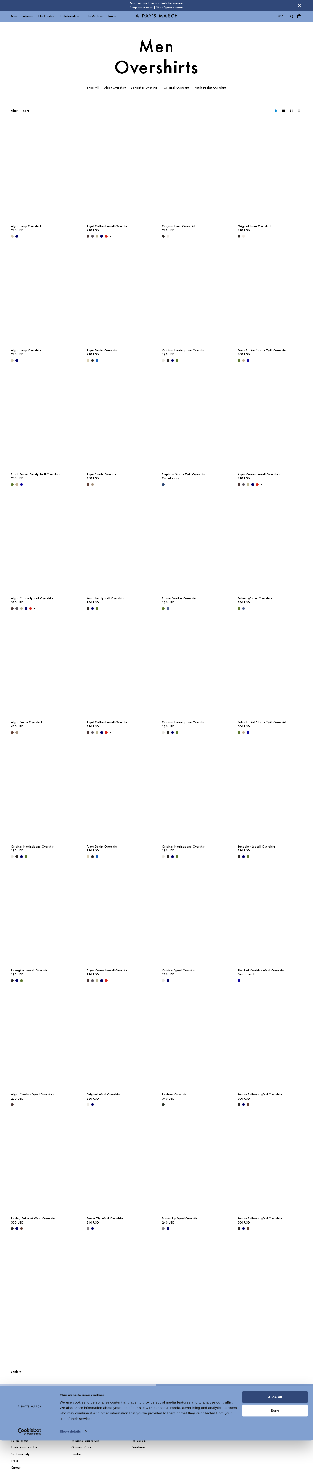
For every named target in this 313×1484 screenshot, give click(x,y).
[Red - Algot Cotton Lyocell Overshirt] (106, 236)
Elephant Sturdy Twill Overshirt (183, 474)
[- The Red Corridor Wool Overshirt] (239, 980)
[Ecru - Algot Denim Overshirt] (88, 360)
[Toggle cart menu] (299, 16)
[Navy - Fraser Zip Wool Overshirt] (92, 1228)
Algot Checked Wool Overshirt (32, 1094)
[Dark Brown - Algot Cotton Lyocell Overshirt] (88, 236)
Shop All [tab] (93, 88)
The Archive (94, 16)
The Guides (46, 16)
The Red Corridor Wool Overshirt (261, 970)
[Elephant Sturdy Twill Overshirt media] (194, 421)
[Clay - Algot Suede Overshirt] (92, 484)
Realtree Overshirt (174, 1094)
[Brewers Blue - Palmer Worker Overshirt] (168, 608)
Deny (275, 1454)
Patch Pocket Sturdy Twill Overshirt (262, 350)
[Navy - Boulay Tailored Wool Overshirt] (243, 1104)
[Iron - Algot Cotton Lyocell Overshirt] (92, 236)
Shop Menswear (141, 7)
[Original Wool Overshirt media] (194, 917)
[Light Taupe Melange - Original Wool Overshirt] (163, 980)
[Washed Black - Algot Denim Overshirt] (92, 360)
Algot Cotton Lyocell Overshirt (107, 226)
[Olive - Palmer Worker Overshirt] (163, 608)
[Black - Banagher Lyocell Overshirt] (88, 608)
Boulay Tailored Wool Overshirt (260, 1094)
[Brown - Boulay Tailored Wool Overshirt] (248, 1104)
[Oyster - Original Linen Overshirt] (168, 236)
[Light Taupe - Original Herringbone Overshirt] (163, 360)
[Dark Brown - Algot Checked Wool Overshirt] (12, 1104)
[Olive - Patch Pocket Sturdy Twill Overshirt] (239, 360)
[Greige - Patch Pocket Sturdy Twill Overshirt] (243, 360)
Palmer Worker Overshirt (179, 598)
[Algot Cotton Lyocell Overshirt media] (119, 173)
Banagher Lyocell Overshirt (105, 598)
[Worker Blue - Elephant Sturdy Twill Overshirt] (163, 484)
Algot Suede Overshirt (102, 474)
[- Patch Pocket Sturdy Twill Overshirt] (248, 360)
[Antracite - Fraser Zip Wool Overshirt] (88, 1228)
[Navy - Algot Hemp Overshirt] (16, 236)
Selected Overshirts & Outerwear (190, 1397)
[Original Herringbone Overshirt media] (194, 297)
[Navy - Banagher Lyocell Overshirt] (92, 608)
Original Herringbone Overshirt (183, 350)
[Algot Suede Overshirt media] (119, 421)
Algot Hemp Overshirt (26, 226)
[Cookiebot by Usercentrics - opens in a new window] (29, 1475)
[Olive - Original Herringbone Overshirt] (177, 360)
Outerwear (18, 1397)
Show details (70, 1475)
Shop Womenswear (169, 7)
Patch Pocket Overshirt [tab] (210, 88)
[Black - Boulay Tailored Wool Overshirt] (239, 1104)
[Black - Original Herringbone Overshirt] (168, 360)
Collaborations (70, 16)
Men (14, 16)
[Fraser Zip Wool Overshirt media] (119, 1165)
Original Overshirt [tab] (176, 88)
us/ (280, 16)
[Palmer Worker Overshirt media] (194, 545)
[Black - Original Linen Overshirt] (163, 236)
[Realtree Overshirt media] (194, 1041)
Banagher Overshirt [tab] (144, 88)
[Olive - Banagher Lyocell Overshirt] (97, 608)
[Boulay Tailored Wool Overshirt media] (270, 1041)
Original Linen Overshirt (178, 226)
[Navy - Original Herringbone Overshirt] (172, 360)
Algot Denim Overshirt (102, 350)
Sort (26, 111)
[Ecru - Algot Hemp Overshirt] (12, 236)
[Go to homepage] (156, 16)
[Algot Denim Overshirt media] (119, 297)
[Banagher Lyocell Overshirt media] (119, 545)
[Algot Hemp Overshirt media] (43, 173)
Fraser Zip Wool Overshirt (105, 1218)
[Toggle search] (291, 16)
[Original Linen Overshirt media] (194, 173)
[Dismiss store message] (299, 5)
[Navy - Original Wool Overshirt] (168, 980)
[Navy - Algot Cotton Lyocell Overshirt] (101, 236)
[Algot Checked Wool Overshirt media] (43, 1041)
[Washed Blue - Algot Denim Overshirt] (97, 360)
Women (28, 16)
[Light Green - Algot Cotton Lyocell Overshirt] (97, 236)
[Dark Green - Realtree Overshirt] (163, 1104)
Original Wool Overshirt (178, 970)
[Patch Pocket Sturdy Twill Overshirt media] (270, 297)
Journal (113, 16)
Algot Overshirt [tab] (115, 88)
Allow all (275, 1441)
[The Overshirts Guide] (156, 1301)
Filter (14, 111)
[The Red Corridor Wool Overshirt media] (270, 917)
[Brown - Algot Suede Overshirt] (88, 484)
